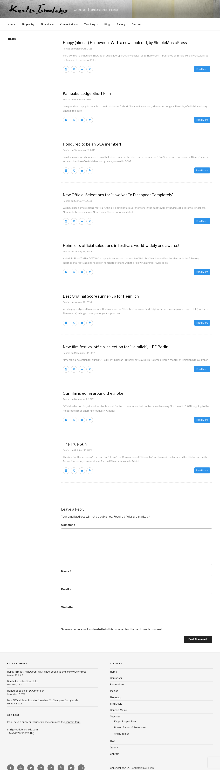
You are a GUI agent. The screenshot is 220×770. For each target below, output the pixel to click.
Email (66, 589)
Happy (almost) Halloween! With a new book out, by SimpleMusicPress (46, 671)
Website (67, 607)
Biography (28, 24)
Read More (202, 69)
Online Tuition (121, 733)
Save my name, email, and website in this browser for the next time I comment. (111, 629)
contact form (72, 722)
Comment (68, 525)
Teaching (91, 24)
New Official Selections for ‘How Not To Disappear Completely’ (42, 700)
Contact (137, 24)
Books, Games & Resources (130, 727)
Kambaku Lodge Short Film (22, 681)
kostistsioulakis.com (143, 767)
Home (11, 24)
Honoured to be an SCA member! (25, 690)
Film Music (47, 24)
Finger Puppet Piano (125, 721)
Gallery (120, 24)
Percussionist (118, 684)
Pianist (114, 690)
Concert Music (69, 24)
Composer (116, 678)
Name (66, 571)
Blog (107, 24)
